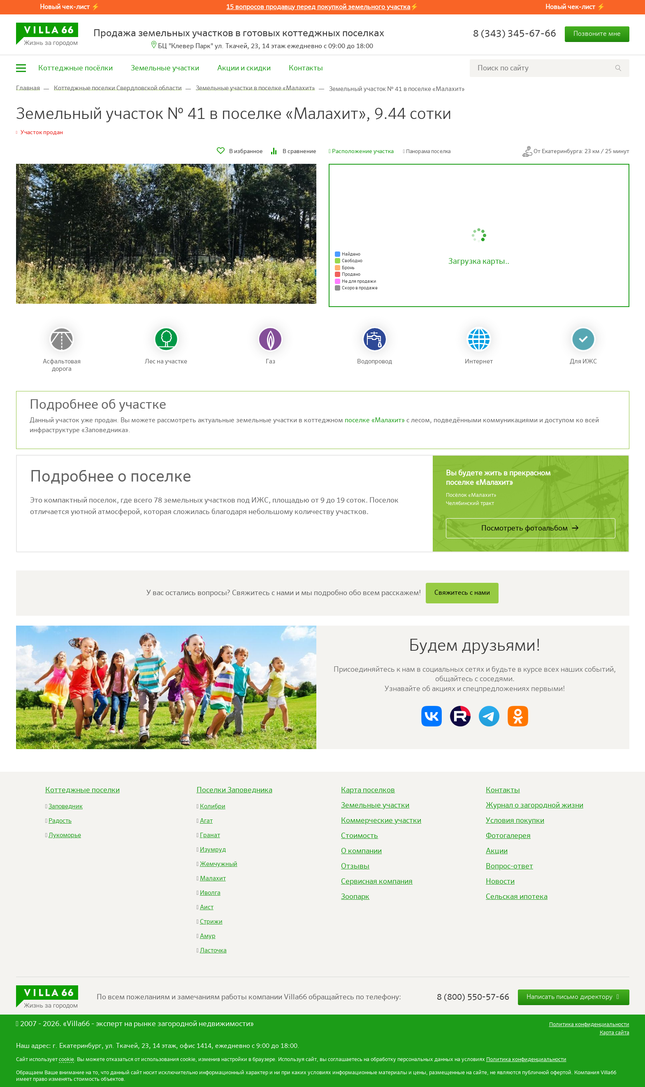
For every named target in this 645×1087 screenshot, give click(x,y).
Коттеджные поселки (82, 790)
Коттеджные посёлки (75, 68)
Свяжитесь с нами (462, 593)
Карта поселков (368, 790)
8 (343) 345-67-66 (514, 34)
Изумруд (213, 850)
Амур (208, 936)
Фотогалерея (508, 836)
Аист (206, 907)
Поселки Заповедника (234, 790)
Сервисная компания (377, 881)
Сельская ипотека (517, 897)
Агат (206, 821)
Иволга (210, 893)
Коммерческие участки (381, 820)
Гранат (210, 835)
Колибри (212, 806)
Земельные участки (165, 68)
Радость (60, 821)
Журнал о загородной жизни (534, 805)
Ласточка (213, 950)
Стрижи (211, 922)
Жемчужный (218, 864)
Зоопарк (355, 897)
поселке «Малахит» (375, 420)
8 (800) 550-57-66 (473, 997)
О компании (361, 851)
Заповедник (66, 806)
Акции (497, 851)
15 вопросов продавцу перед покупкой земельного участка (318, 7)
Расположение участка (361, 151)
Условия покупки (515, 820)
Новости (500, 881)
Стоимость (359, 836)
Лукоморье (65, 835)
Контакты (306, 68)
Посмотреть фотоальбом (524, 528)
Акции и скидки (244, 68)
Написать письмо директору (574, 997)
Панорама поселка (427, 151)
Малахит (213, 878)
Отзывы (355, 866)
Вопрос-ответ (509, 866)
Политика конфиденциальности (526, 1059)
